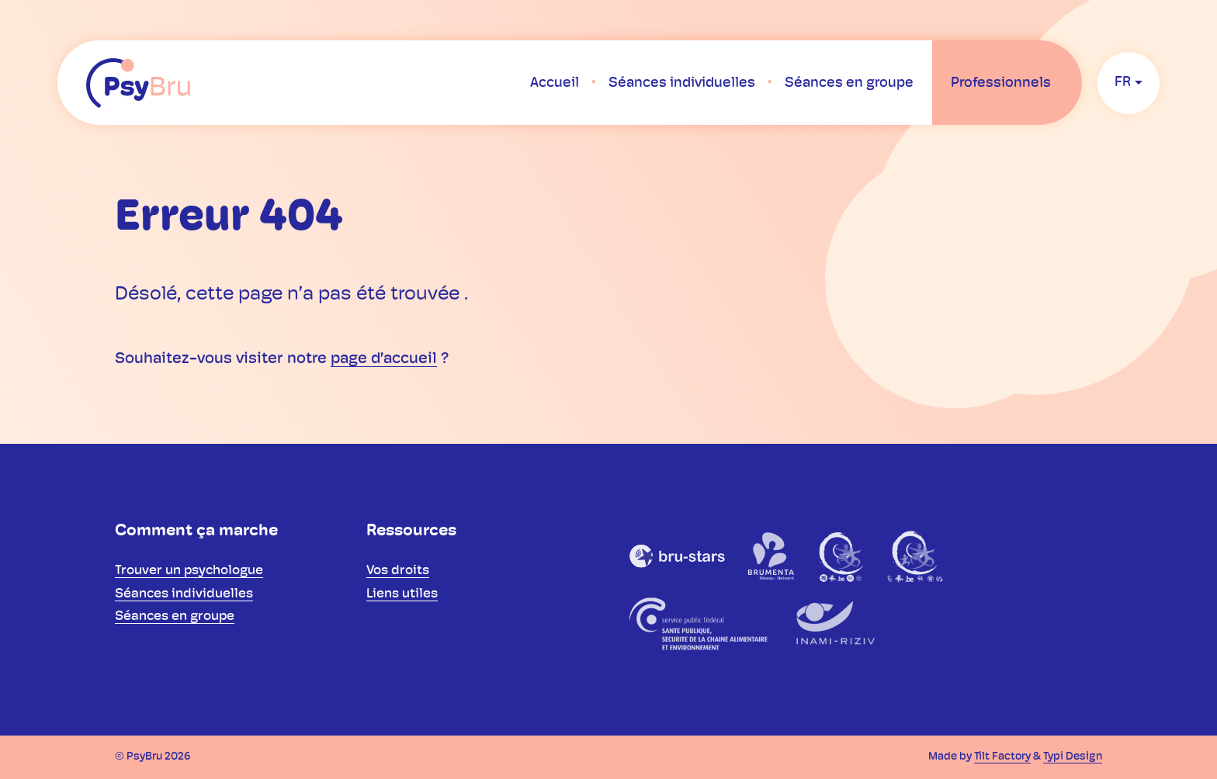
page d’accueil (384, 359)
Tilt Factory (1002, 757)
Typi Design (1072, 757)
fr (1123, 82)
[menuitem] (554, 83)
